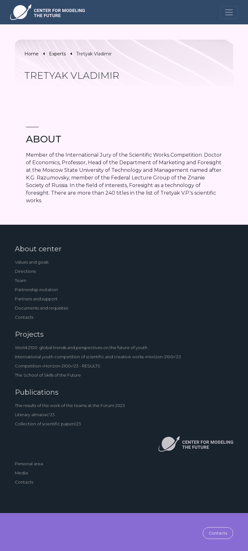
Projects (29, 334)
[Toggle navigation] (229, 12)
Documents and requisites (41, 307)
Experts (57, 54)
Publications (37, 392)
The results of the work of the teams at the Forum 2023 (70, 405)
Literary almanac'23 (35, 414)
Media (21, 472)
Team (20, 280)
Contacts (24, 317)
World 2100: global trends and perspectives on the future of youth (81, 347)
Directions (25, 271)
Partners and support (36, 298)
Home (31, 54)
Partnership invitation (36, 289)
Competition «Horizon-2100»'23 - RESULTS (57, 365)
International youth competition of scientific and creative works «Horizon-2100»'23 (98, 356)
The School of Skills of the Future (48, 375)
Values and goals (31, 262)
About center (38, 249)
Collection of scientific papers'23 (48, 423)
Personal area (29, 463)
